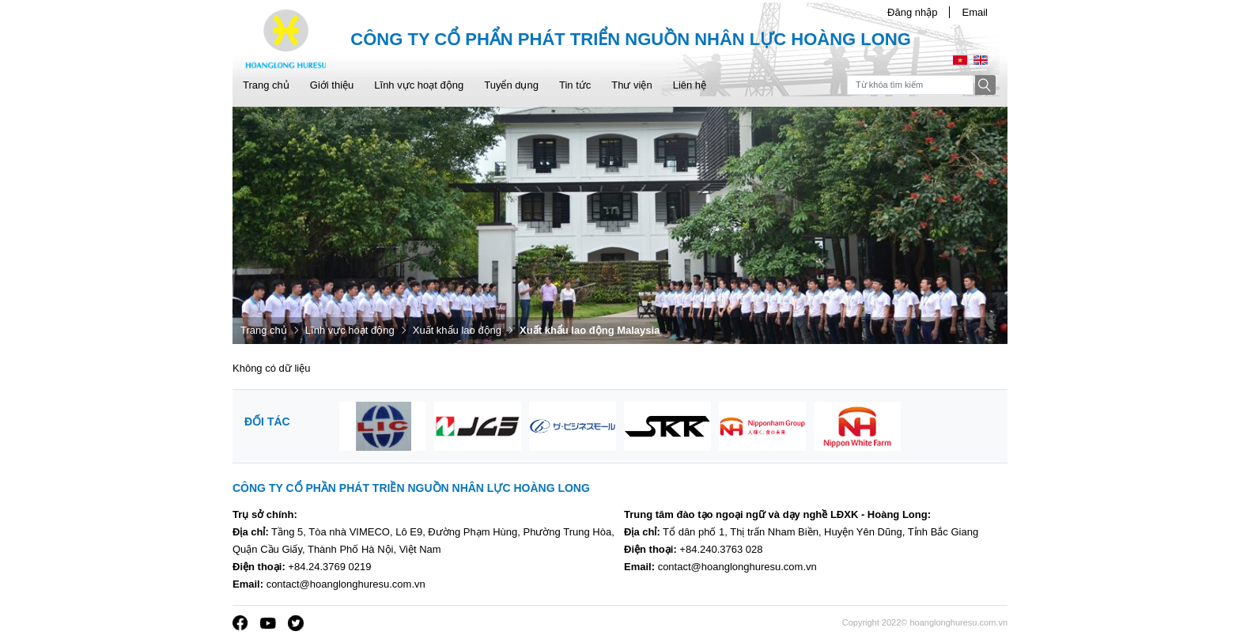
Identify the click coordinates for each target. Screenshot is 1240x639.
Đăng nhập (912, 12)
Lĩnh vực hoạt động (418, 85)
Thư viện (631, 85)
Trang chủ (266, 85)
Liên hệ (689, 85)
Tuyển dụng (511, 85)
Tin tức (575, 85)
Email (975, 12)
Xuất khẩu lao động (457, 330)
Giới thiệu (331, 85)
